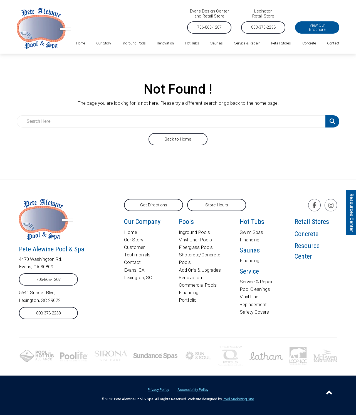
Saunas (250, 250)
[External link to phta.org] (36, 355)
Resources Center (351, 213)
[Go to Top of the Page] (329, 392)
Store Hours (216, 205)
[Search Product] (332, 121)
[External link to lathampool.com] (266, 355)
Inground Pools (194, 232)
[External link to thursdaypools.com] (230, 355)
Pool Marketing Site (238, 399)
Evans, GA (134, 270)
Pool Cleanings (255, 289)
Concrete (306, 234)
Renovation (190, 277)
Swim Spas (251, 232)
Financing (188, 292)
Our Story (133, 239)
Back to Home (178, 139)
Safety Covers (254, 312)
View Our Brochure (317, 27)
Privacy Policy (158, 390)
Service (249, 271)
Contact (132, 262)
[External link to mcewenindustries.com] (325, 355)
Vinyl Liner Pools (195, 239)
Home (130, 232)
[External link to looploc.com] (298, 355)
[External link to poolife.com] (74, 355)
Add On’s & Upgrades (200, 270)
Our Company (142, 222)
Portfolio (188, 300)
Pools (186, 222)
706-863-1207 (209, 27)
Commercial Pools (198, 285)
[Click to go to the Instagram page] (330, 205)
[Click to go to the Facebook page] (314, 205)
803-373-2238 (263, 27)
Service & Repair (256, 281)
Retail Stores (312, 222)
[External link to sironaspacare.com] (111, 355)
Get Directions (153, 205)
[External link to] (155, 355)
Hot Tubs (252, 222)
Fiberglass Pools (196, 247)
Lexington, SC (138, 277)
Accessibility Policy (192, 390)
